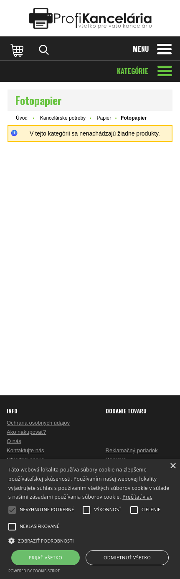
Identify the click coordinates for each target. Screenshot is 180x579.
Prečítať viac (137, 496)
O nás (14, 441)
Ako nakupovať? (26, 432)
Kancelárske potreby (63, 118)
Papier (103, 118)
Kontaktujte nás (25, 450)
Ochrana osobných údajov (38, 423)
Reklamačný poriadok (132, 450)
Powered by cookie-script (34, 571)
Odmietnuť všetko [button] (127, 557)
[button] (90, 540)
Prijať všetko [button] (46, 557)
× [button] (173, 466)
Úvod (22, 118)
